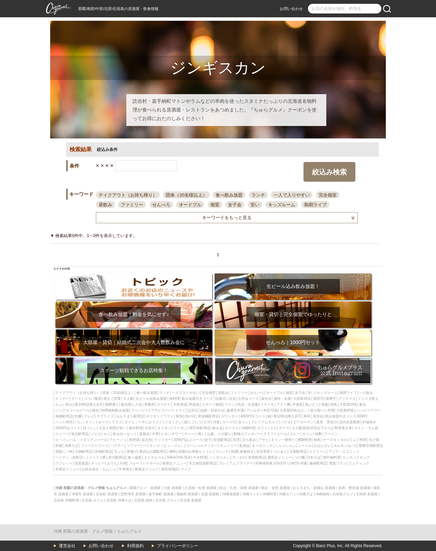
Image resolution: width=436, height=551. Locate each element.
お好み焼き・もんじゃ (99, 469)
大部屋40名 (345, 410)
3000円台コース (67, 428)
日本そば (313, 457)
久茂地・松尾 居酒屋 (200, 488)
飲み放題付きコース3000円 (346, 416)
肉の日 (190, 416)
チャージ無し (194, 434)
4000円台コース (252, 416)
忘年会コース (248, 398)
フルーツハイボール (144, 463)
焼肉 (317, 440)
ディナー (62, 398)
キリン (307, 434)
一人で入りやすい (292, 195)
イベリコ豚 (97, 457)
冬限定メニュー (67, 469)
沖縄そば (71, 446)
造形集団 (82, 463)
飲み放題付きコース (197, 398)
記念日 (193, 410)
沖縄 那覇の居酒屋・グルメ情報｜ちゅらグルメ (98, 531)
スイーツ (62, 434)
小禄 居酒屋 (172, 488)
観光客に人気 (131, 404)
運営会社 (67, 545)
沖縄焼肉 (322, 494)
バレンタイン (85, 422)
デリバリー (139, 410)
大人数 (128, 398)
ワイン (230, 404)
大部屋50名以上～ (294, 410)
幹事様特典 (264, 463)
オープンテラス (110, 422)
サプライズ (105, 416)
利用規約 (135, 545)
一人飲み (366, 393)
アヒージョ (118, 440)
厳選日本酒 (235, 410)
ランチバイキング (356, 457)
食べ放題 (135, 457)
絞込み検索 (329, 172)
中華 (155, 434)
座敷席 (149, 404)
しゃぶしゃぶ (285, 446)
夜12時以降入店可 (287, 416)
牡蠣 (78, 416)
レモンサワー (171, 434)
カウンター (229, 416)
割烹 (236, 440)
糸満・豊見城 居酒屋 (354, 488)
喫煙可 (331, 398)
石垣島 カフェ (92, 500)
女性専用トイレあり (271, 451)
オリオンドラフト (160, 416)
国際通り (112, 404)
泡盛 (324, 404)
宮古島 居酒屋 (191, 500)
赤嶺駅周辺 (103, 451)
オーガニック (262, 446)
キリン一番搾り (283, 440)
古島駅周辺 (298, 451)
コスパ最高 (92, 398)
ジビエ (96, 434)
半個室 (297, 404)
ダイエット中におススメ (143, 422)
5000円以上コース (188, 440)
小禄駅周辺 (83, 451)
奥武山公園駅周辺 (153, 451)
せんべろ (161, 204)
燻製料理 (304, 440)
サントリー (228, 446)
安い (255, 204)
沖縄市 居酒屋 (82, 494)
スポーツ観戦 (212, 404)
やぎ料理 (200, 457)
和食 (58, 446)
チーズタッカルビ (337, 440)
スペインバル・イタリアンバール (81, 440)
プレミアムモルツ (265, 422)
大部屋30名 (302, 398)
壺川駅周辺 (117, 457)
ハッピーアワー (368, 410)
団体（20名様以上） (186, 195)
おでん (112, 463)
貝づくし (90, 428)
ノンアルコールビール (72, 410)
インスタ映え (368, 398)
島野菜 (134, 440)
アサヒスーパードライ (168, 410)
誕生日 (266, 398)
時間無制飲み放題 (115, 410)
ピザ (207, 422)
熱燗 (234, 451)
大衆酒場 (180, 404)
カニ (106, 434)
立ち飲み (249, 440)
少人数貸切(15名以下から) (312, 428)
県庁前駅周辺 (199, 428)
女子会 (235, 204)
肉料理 (174, 398)
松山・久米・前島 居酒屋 (238, 488)
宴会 (362, 404)
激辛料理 (136, 428)
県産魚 (194, 404)
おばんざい (322, 446)
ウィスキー (163, 440)
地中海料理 (331, 457)
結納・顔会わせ (212, 410)
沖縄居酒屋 (230, 494)
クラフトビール (275, 434)
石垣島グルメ (343, 494)
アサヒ (263, 440)
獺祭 (172, 451)
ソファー (133, 446)
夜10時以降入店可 (89, 404)
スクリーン (317, 451)
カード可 (229, 422)
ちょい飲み (64, 404)
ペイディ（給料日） (71, 457)
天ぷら (119, 451)
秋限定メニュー (174, 463)
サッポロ (239, 457)
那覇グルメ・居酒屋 (145, 488)
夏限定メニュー (279, 457)
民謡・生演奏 (247, 404)
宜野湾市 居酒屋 (133, 494)
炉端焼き (369, 422)
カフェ (262, 428)
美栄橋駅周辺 (208, 416)
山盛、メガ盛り (219, 434)
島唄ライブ (315, 204)
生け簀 (374, 440)
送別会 (318, 416)
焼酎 (318, 434)
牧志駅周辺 (80, 434)
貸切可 (318, 398)
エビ (273, 428)
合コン (243, 422)
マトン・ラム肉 (366, 428)
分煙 (123, 463)
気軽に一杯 (64, 451)
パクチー (117, 446)
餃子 (208, 440)
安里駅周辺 (222, 440)
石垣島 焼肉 (143, 500)
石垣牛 (150, 428)
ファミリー (132, 204)
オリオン (164, 428)
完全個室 (328, 195)
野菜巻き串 (343, 428)
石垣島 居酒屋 (367, 494)
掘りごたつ (192, 422)
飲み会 (217, 428)
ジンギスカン (219, 457)
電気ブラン (337, 463)
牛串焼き (126, 469)
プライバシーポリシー (177, 545)
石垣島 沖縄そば (118, 500)
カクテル (232, 428)
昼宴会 (144, 434)
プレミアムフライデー (236, 463)
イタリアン (173, 422)
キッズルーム (281, 204)
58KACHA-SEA (179, 457)
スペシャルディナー (202, 446)
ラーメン (331, 434)
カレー (295, 434)
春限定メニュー (147, 469)
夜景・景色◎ (326, 422)
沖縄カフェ (287, 494)
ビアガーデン (303, 422)
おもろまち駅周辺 (130, 416)
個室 (214, 204)
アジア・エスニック (344, 451)
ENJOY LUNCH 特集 (291, 463)
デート (76, 398)
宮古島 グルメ (166, 500)
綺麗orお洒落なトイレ (195, 451)
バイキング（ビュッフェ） (163, 446)
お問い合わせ (291, 9)
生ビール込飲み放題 (151, 398)
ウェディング (358, 463)
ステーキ (267, 404)
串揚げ (132, 451)
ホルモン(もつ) (345, 446)
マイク (186, 469)
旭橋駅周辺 (64, 416)
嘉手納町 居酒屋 (161, 494)
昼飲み (105, 204)
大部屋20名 (348, 404)
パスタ (286, 422)
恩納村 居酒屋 (187, 494)
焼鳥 (333, 404)
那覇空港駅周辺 (371, 446)
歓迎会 (244, 446)
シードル (305, 446)
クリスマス (347, 398)
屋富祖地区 (170, 469)
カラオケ (164, 404)
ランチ (258, 195)
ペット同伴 (64, 422)
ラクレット (64, 463)
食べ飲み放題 (229, 195)
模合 (95, 410)
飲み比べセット (125, 434)
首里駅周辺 (256, 457)
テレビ (89, 416)
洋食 (216, 422)
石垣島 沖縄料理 (66, 500)
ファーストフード (94, 446)
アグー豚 (283, 404)
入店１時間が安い (112, 428)
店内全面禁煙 (349, 422)
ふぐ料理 (359, 440)
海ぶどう (312, 404)
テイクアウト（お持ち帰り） (128, 195)
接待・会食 (282, 398)
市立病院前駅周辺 (202, 463)
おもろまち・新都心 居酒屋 (314, 488)
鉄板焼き (247, 451)
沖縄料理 (248, 428)
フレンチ (222, 451)
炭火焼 (147, 440)
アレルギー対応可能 (262, 410)
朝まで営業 (112, 398)
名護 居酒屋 (210, 494)
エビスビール (154, 457)
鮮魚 (179, 416)
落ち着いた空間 (322, 410)
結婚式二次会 (225, 398)
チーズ (284, 428)
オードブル (190, 204)
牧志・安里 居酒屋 (275, 488)
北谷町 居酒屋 (107, 494)
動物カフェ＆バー (247, 434)
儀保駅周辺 (318, 463)
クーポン (180, 428)
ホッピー (98, 463)
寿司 (306, 416)
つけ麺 (299, 457)
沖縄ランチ (251, 494)
